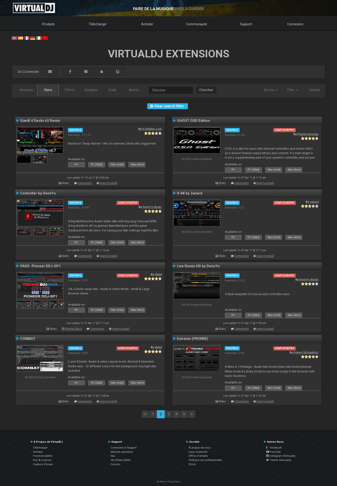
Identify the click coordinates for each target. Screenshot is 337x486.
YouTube (273, 451)
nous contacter (198, 451)
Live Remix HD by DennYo (198, 266)
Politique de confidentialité (205, 460)
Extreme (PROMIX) (192, 339)
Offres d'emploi (198, 455)
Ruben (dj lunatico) (306, 352)
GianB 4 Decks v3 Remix (40, 121)
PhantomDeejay (308, 134)
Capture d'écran (43, 464)
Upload (314, 90)
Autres (134, 90)
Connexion (295, 24)
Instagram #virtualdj (280, 455)
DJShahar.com (152, 129)
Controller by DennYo (38, 193)
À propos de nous (200, 447)
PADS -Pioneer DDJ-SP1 (40, 266)
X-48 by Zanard (189, 193)
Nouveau (26, 90)
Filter (292, 90)
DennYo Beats (152, 207)
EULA (192, 464)
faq (113, 455)
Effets (69, 90)
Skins (48, 90)
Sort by (271, 90)
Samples (91, 90)
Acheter (147, 24)
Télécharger (98, 24)
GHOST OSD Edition (193, 121)
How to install (108, 183)
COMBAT (27, 339)
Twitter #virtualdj (278, 460)
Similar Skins (74, 328)
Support (246, 24)
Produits (48, 24)
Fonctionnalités (42, 455)
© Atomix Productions (168, 481)
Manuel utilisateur (122, 451)
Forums (115, 464)
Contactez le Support (124, 447)
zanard (314, 202)
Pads (113, 90)
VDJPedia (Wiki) (121, 460)
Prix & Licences (42, 460)
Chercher (206, 90)
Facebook (274, 447)
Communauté (196, 24)
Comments (85, 183)
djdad (158, 274)
